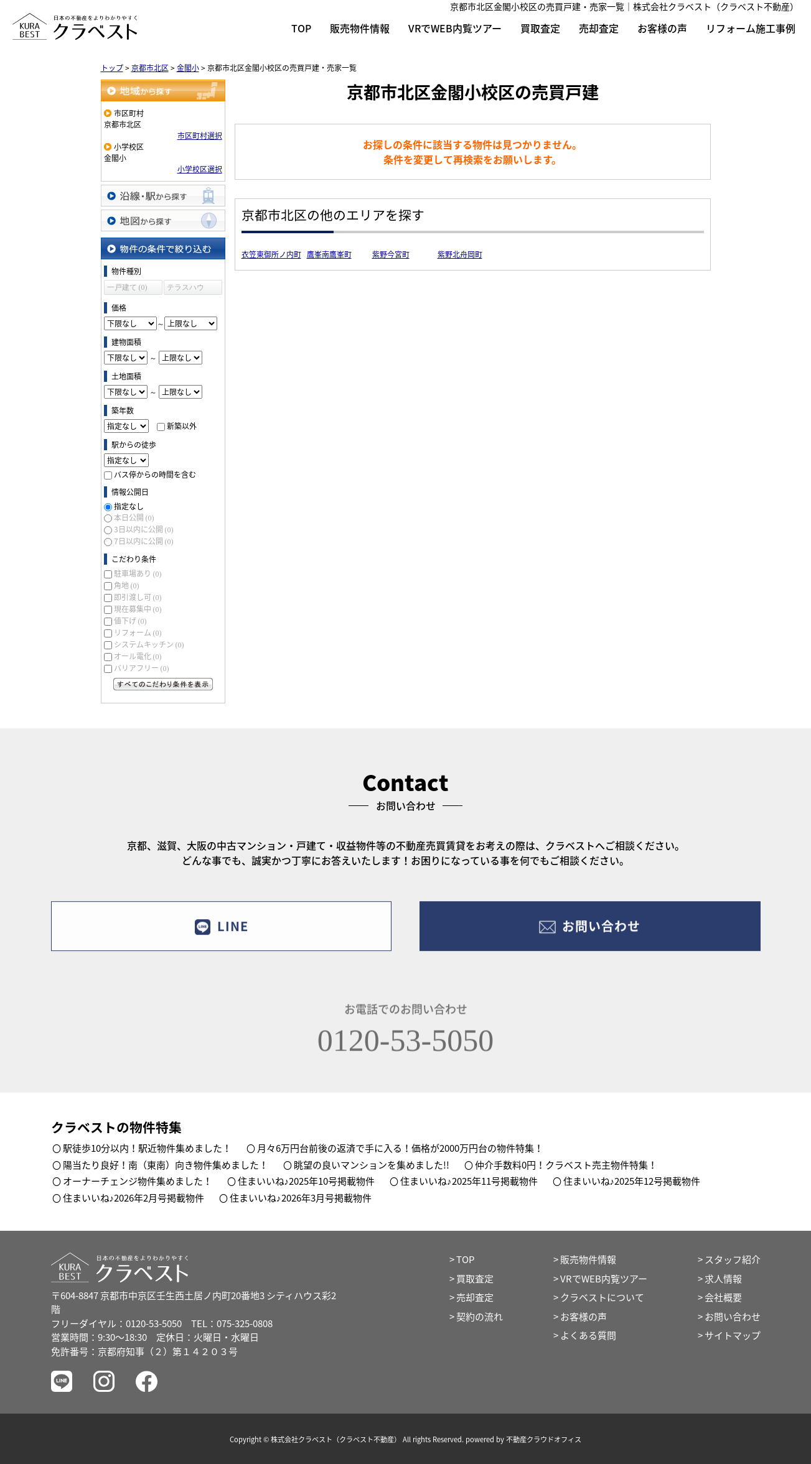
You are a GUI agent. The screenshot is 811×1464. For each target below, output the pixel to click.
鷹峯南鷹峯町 (329, 254)
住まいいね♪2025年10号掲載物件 (306, 1181)
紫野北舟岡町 (460, 254)
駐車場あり (138, 573)
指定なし (129, 506)
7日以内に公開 (144, 541)
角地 (126, 585)
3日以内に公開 (144, 529)
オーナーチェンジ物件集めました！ (137, 1181)
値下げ (130, 620)
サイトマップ (733, 1335)
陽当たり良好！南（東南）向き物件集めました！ (165, 1165)
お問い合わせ (589, 933)
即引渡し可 (138, 597)
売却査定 (599, 28)
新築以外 (182, 426)
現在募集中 (138, 608)
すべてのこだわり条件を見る (163, 684)
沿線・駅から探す (163, 195)
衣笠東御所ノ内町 (271, 254)
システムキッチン (149, 644)
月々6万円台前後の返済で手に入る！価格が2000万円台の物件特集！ (400, 1148)
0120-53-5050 (405, 1050)
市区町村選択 (199, 135)
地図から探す (163, 220)
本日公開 (134, 517)
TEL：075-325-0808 (232, 1323)
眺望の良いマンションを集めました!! (371, 1165)
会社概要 (723, 1297)
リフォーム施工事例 (750, 28)
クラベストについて (602, 1297)
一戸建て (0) (127, 287)
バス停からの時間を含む (155, 474)
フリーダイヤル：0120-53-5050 (116, 1323)
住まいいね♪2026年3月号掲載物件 (301, 1198)
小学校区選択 (199, 169)
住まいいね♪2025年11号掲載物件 (469, 1181)
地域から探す (163, 90)
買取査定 (540, 28)
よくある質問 (588, 1335)
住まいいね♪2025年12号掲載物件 (632, 1181)
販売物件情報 (360, 28)
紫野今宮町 (391, 254)
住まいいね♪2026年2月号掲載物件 (134, 1198)
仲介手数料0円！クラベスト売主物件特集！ (566, 1165)
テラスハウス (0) (185, 289)
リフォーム (138, 632)
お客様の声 (662, 28)
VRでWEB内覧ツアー (455, 28)
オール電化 (138, 656)
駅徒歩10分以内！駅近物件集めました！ (147, 1148)
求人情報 (723, 1279)
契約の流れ (479, 1316)
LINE (221, 933)
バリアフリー (141, 668)
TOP (301, 28)
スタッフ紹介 (733, 1259)
